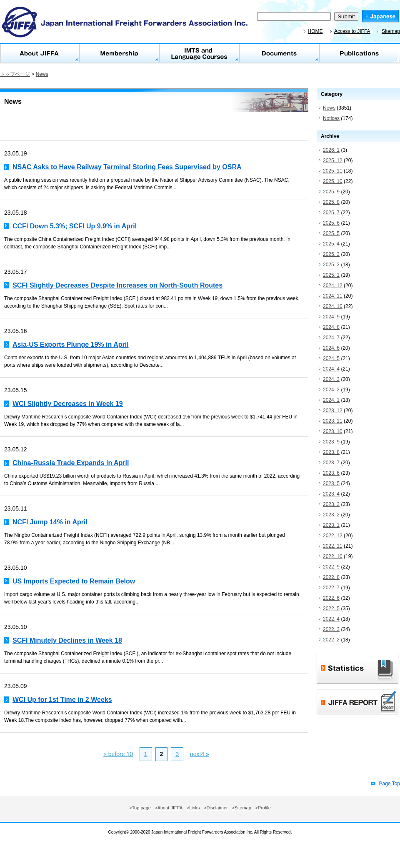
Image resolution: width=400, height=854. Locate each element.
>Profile (263, 807)
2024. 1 (331, 400)
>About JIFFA (168, 807)
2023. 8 (331, 452)
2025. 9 (331, 192)
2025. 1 (331, 275)
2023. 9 (331, 442)
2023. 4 (331, 494)
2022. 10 (332, 556)
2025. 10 (332, 181)
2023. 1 (331, 525)
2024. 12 (332, 285)
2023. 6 (331, 473)
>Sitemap (241, 807)
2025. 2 (331, 265)
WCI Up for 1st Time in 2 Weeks (62, 699)
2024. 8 (331, 327)
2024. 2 (331, 390)
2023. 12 (332, 410)
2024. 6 (331, 348)
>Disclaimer (216, 807)
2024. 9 (331, 317)
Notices (331, 118)
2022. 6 (331, 598)
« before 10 (118, 754)
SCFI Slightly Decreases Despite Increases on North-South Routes (117, 285)
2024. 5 (331, 358)
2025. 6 (331, 223)
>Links (193, 807)
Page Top (389, 783)
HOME (315, 31)
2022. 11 (332, 546)
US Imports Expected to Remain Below (73, 581)
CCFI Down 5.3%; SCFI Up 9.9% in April (74, 226)
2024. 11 (332, 296)
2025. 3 (331, 254)
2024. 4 (331, 369)
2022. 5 (331, 608)
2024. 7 (331, 338)
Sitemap (391, 31)
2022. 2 (331, 640)
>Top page (140, 807)
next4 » (199, 754)
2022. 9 (331, 567)
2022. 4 (331, 619)
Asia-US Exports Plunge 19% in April (70, 344)
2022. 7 (331, 588)
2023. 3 (331, 504)
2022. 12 (332, 535)
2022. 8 (331, 577)
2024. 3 (331, 379)
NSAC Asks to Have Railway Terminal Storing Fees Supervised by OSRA (127, 166)
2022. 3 (331, 629)
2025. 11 (332, 171)
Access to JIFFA (352, 31)
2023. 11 (332, 421)
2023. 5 (331, 483)
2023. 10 (332, 431)
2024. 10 (332, 306)
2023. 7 (331, 463)
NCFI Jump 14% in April (50, 522)
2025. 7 (331, 212)
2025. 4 (331, 244)
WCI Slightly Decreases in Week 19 (67, 403)
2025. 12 (332, 160)
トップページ (15, 74)
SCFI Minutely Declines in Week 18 (67, 640)
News (42, 74)
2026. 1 (331, 150)
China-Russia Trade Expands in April (70, 462)
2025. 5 (331, 233)
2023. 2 (331, 515)
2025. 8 (331, 202)
